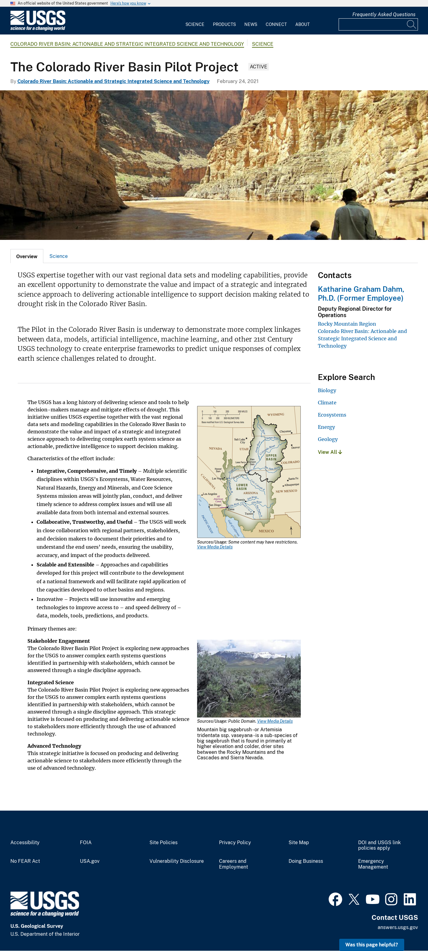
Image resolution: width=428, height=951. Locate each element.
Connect (276, 24)
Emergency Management (373, 864)
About (302, 24)
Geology (328, 439)
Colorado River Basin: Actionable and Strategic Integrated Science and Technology (127, 44)
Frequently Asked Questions (383, 14)
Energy (326, 427)
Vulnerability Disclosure (176, 861)
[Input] (378, 24)
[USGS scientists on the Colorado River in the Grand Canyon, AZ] (214, 165)
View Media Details (215, 546)
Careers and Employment (233, 864)
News (250, 24)
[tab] (26, 256)
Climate (327, 403)
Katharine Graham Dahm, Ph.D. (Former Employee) (361, 293)
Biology (327, 390)
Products (224, 24)
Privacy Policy (235, 842)
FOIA (86, 842)
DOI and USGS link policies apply (379, 845)
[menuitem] (195, 20)
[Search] (412, 24)
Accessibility (25, 842)
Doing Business (306, 861)
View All (330, 452)
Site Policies (163, 842)
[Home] (37, 29)
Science (194, 24)
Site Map (299, 842)
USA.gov (89, 861)
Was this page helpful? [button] (371, 945)
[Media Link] (249, 472)
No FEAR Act (25, 861)
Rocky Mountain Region (347, 324)
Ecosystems (332, 415)
